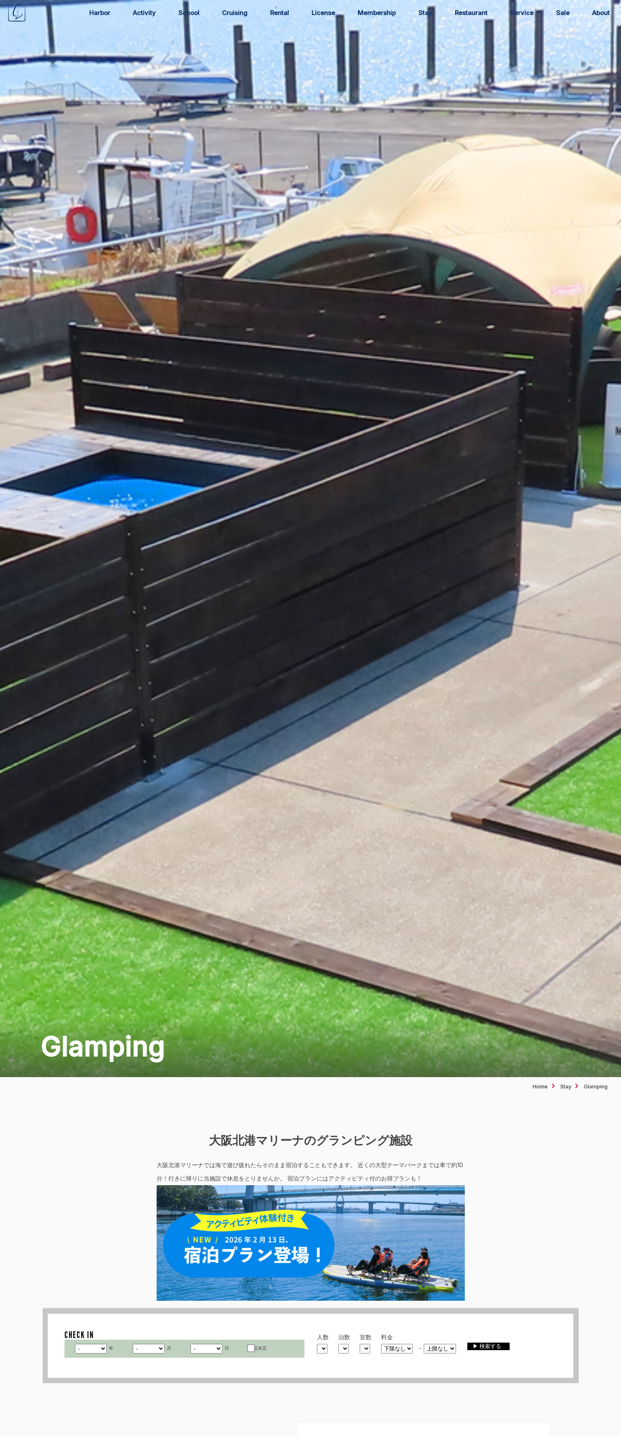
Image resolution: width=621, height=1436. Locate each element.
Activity (144, 13)
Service (521, 13)
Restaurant (471, 13)
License (323, 13)
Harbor (99, 13)
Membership (377, 13)
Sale (562, 13)
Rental (279, 13)
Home (540, 1086)
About (601, 13)
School (188, 13)
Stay (425, 13)
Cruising (234, 13)
